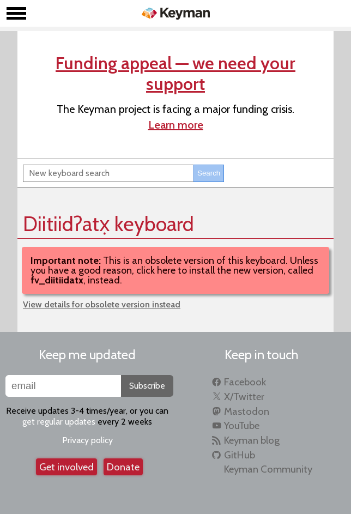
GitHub (239, 455)
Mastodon (246, 411)
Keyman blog (252, 440)
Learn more (175, 124)
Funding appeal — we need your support (175, 73)
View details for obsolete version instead (101, 304)
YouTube (241, 425)
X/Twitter (244, 396)
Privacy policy (87, 440)
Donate (123, 467)
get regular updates (58, 421)
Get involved (66, 467)
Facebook (245, 382)
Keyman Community (268, 469)
